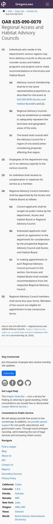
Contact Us (7, 464)
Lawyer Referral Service (14, 406)
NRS (17, 498)
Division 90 (32, 11)
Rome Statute (22, 516)
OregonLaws (24, 4)
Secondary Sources (12, 473)
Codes (18, 484)
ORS (23, 507)
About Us (6, 455)
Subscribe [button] (9, 373)
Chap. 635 (19, 11)
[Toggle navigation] (47, 4)
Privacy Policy (9, 478)
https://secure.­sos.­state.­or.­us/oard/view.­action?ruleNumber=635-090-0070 (25, 332)
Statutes (19, 493)
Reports (6, 469)
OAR (10, 11)
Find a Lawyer (9, 446)
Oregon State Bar (15, 396)
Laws (17, 502)
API (3, 460)
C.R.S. (18, 489)
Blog (4, 451)
